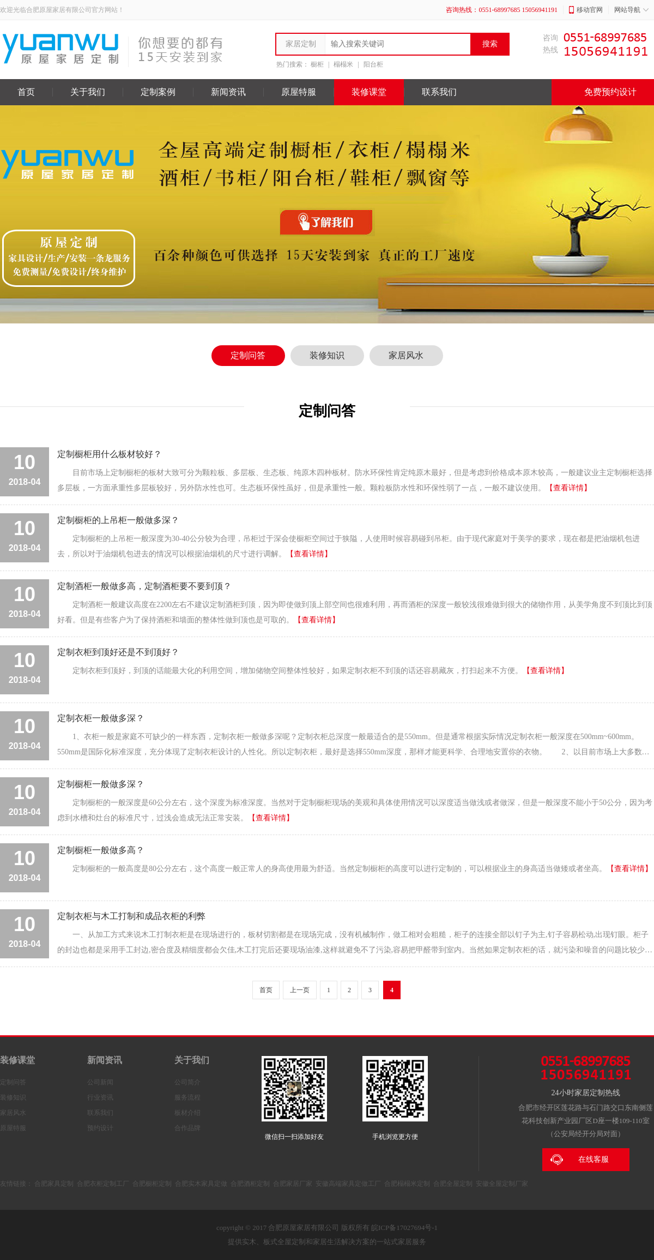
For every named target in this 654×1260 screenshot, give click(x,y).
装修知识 (327, 355)
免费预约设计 (603, 92)
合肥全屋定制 (453, 1183)
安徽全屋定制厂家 (502, 1183)
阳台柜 (373, 64)
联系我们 (439, 92)
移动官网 (586, 10)
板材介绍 (187, 1113)
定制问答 (248, 355)
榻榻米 (343, 64)
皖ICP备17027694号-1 (404, 1227)
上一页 (300, 990)
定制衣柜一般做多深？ (100, 718)
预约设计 (100, 1128)
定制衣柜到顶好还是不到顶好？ (118, 652)
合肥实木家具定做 (201, 1183)
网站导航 (631, 10)
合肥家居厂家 (292, 1183)
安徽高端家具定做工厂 (348, 1183)
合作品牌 (187, 1128)
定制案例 (158, 92)
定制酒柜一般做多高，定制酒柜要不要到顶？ (144, 586)
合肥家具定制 (54, 1183)
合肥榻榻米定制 (407, 1183)
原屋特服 (298, 92)
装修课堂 (369, 92)
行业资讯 (100, 1097)
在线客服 (579, 1159)
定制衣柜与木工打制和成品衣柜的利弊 (131, 916)
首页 (26, 92)
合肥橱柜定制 (152, 1183)
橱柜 (317, 64)
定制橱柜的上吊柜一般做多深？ (118, 520)
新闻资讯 (228, 92)
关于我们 (87, 92)
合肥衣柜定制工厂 (103, 1183)
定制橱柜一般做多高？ (100, 850)
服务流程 (187, 1097)
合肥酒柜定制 (250, 1183)
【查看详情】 (568, 488)
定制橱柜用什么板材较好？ (109, 454)
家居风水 (406, 355)
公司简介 (187, 1082)
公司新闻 (100, 1082)
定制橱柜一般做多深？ (100, 784)
